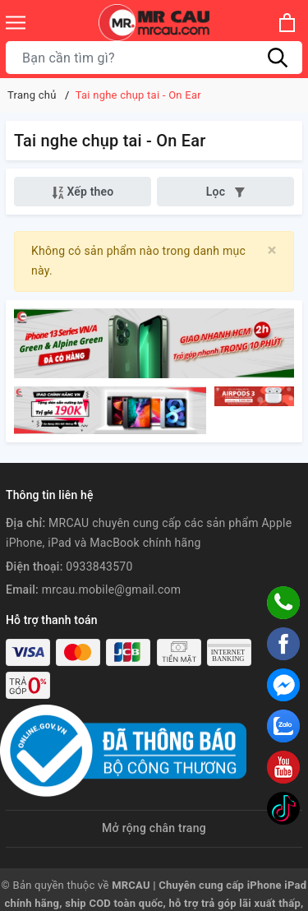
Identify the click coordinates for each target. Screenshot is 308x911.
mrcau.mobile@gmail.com (112, 589)
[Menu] (15, 23)
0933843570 (99, 566)
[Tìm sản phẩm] (154, 57)
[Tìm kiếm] (277, 57)
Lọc (225, 191)
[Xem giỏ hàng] (287, 22)
